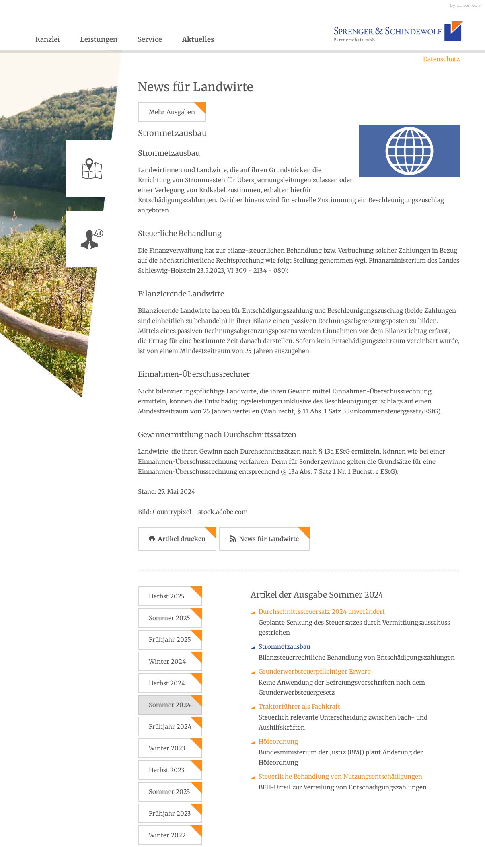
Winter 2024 (167, 661)
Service (150, 39)
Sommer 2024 (170, 705)
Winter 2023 (167, 748)
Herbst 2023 (167, 770)
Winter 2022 (167, 835)
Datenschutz (441, 59)
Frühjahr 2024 (170, 726)
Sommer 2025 (169, 618)
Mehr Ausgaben (172, 112)
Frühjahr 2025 (170, 639)
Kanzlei (47, 39)
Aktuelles (198, 39)
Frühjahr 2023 (170, 813)
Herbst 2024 (167, 683)
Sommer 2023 (169, 792)
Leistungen (98, 39)
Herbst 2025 (167, 596)
